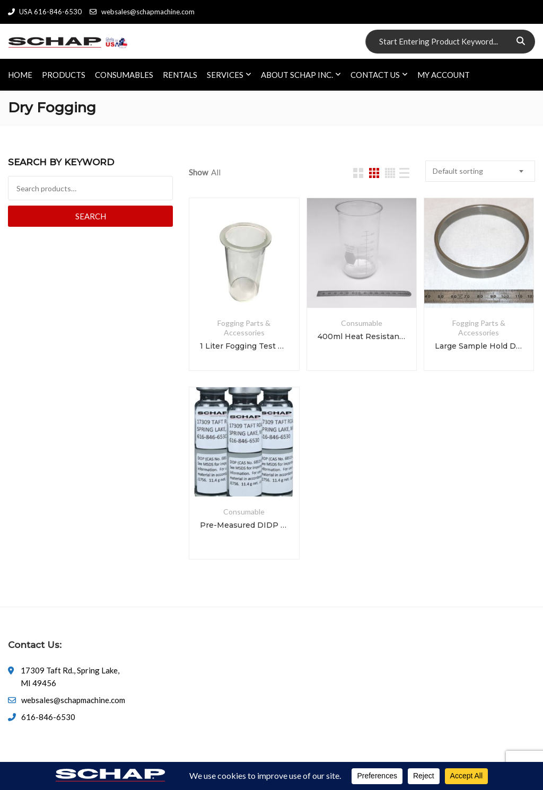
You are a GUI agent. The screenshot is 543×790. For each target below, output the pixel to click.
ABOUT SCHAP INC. (297, 74)
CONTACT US (375, 74)
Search (90, 216)
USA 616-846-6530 (45, 11)
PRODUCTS (63, 74)
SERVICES (225, 74)
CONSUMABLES (124, 74)
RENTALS (180, 74)
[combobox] (480, 171)
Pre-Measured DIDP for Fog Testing (244, 525)
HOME (20, 74)
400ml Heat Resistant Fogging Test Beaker (362, 336)
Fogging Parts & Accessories (243, 327)
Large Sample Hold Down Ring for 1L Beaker (479, 346)
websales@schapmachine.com (142, 11)
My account (443, 74)
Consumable (361, 322)
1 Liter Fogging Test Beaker (244, 346)
